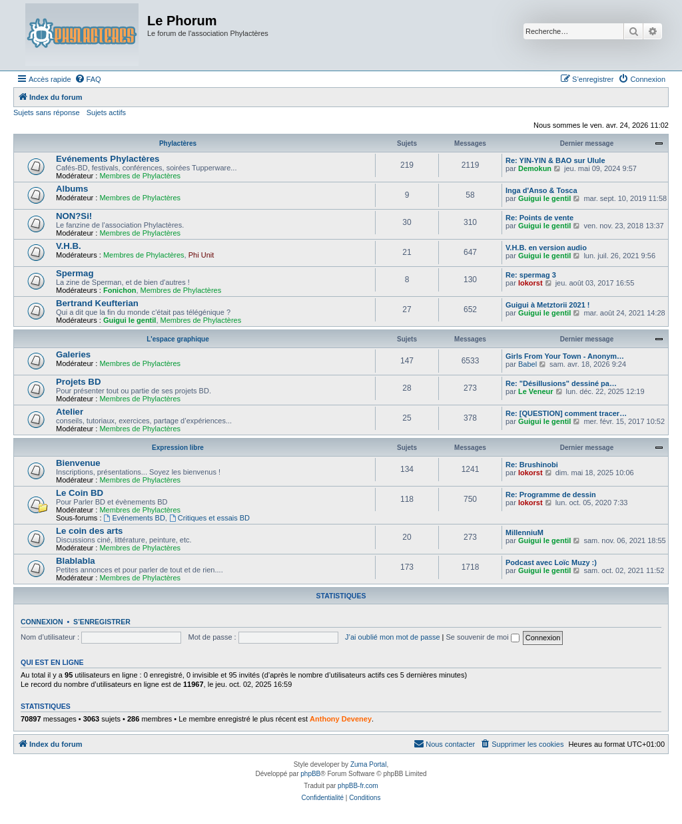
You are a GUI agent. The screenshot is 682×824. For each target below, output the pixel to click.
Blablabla (75, 561)
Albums (72, 189)
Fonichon (120, 290)
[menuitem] (88, 79)
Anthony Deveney (341, 719)
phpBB (310, 773)
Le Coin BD (79, 493)
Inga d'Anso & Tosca (541, 190)
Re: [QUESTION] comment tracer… (566, 413)
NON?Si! (74, 216)
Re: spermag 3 (531, 275)
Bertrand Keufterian (97, 303)
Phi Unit (201, 255)
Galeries (73, 354)
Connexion (42, 622)
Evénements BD (134, 518)
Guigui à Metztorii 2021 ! (548, 305)
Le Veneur (535, 391)
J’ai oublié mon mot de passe (392, 637)
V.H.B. (68, 246)
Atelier (69, 412)
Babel (527, 364)
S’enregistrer (102, 622)
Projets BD (78, 382)
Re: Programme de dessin (551, 495)
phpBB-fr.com (358, 785)
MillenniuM (524, 532)
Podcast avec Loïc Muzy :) (551, 562)
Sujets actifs (106, 112)
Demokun (534, 168)
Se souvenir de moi (482, 637)
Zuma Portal (368, 764)
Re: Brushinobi (532, 465)
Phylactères (177, 143)
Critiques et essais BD (209, 518)
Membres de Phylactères (139, 176)
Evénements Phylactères (107, 159)
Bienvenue (78, 463)
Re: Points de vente (539, 218)
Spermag (74, 273)
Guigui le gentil (544, 198)
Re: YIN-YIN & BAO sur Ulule (555, 160)
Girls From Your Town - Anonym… (565, 356)
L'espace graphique (178, 339)
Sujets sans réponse (46, 112)
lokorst (530, 283)
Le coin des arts (89, 531)
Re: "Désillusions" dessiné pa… (561, 383)
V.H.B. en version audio (546, 248)
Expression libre (178, 447)
